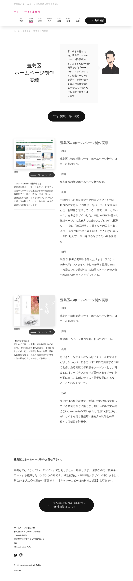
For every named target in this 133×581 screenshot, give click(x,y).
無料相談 (99, 20)
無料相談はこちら (70, 504)
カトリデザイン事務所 (27, 11)
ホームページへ (45, 184)
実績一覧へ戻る (70, 116)
